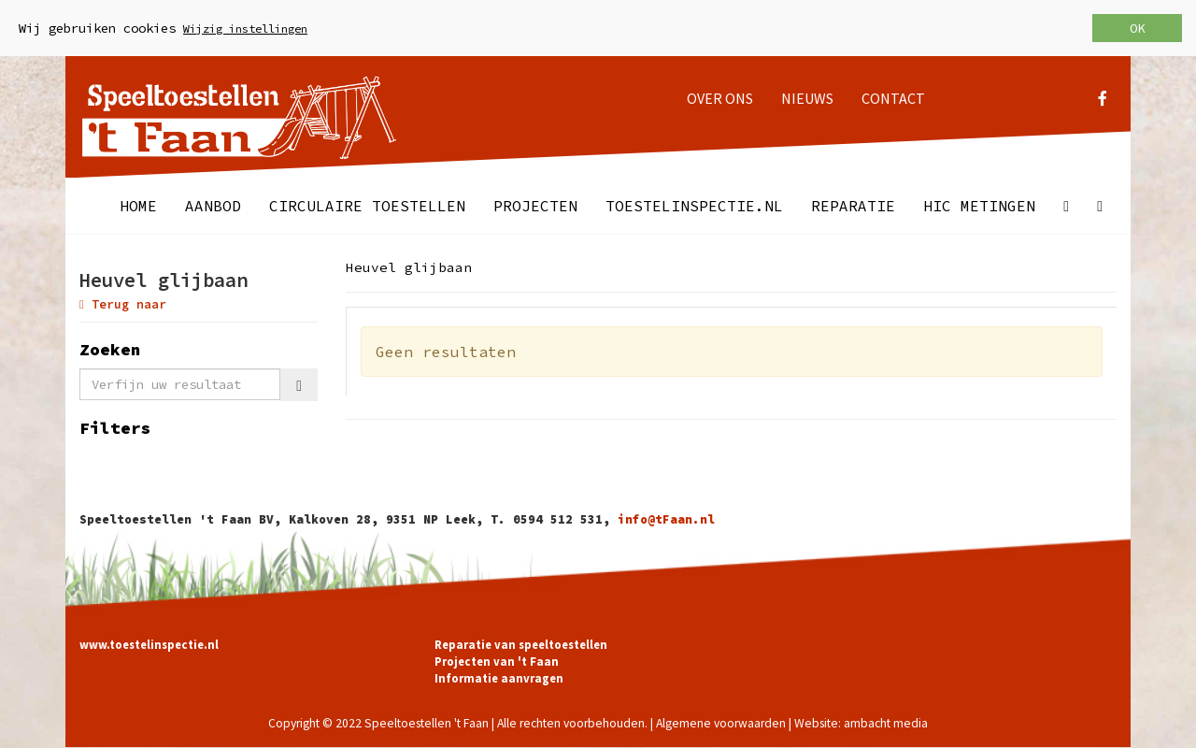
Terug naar (122, 303)
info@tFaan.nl (666, 518)
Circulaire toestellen (367, 205)
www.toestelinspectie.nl (149, 644)
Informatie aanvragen (498, 677)
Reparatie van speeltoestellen (520, 644)
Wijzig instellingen (245, 29)
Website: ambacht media (861, 723)
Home (138, 205)
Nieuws (807, 98)
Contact (893, 98)
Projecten (535, 205)
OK (1137, 28)
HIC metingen (979, 205)
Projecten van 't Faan (496, 661)
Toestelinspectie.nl (694, 205)
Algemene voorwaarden (721, 723)
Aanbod (213, 205)
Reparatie (853, 205)
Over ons (720, 98)
